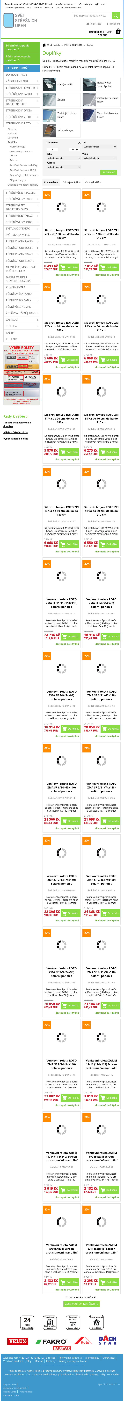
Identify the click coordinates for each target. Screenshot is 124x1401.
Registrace (94, 23)
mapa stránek (9, 1384)
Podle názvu (51, 182)
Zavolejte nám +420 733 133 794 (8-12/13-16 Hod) (28, 4)
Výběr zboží (100, 4)
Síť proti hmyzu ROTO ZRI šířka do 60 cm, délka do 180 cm (61, 326)
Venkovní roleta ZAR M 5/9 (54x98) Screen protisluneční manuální (62, 1248)
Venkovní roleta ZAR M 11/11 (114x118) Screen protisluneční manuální (101, 1064)
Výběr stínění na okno (15, 438)
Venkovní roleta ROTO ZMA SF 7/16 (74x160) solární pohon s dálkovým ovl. (101, 879)
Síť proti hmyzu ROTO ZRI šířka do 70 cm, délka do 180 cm (61, 418)
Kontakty (49, 7)
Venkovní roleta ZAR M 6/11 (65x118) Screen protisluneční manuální (101, 1248)
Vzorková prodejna (15, 7)
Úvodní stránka (53, 45)
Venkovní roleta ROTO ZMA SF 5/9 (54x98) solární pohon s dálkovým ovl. (61, 695)
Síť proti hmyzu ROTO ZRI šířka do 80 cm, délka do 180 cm (61, 510)
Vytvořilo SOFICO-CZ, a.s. (109, 1384)
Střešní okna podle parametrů (17, 47)
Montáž (38, 7)
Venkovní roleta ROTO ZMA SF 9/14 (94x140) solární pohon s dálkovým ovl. (61, 1064)
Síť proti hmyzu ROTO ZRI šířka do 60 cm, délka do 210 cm (101, 326)
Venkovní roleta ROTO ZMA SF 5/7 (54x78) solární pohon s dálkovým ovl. (101, 603)
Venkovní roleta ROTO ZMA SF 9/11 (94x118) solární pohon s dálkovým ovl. (101, 972)
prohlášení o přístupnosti (15, 1388)
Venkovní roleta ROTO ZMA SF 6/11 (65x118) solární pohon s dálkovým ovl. (101, 695)
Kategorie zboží (17, 68)
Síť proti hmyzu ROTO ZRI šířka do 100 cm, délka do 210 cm (101, 234)
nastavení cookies (11, 1395)
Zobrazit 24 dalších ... (81, 1303)
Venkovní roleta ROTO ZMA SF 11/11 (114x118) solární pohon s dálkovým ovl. (61, 603)
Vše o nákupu (85, 4)
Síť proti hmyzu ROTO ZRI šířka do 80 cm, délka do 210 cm (101, 510)
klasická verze (9, 1391)
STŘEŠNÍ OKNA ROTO (73, 45)
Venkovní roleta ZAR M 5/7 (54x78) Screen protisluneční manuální (101, 1156)
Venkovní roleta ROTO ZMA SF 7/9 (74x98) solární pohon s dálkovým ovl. (61, 972)
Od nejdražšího (93, 182)
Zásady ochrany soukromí (69, 7)
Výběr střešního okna (15, 432)
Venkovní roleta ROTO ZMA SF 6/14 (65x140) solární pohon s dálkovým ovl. (61, 787)
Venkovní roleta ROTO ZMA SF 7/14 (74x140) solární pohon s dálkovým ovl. (61, 879)
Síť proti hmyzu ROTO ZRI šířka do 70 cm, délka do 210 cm (101, 418)
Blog (29, 7)
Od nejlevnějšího (71, 182)
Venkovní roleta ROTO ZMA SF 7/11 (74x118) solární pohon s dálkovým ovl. (101, 787)
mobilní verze (26, 1391)
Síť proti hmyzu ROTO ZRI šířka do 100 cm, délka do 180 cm (61, 234)
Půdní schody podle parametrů (18, 58)
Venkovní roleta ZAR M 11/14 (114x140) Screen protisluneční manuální (62, 1156)
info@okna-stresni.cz (66, 4)
